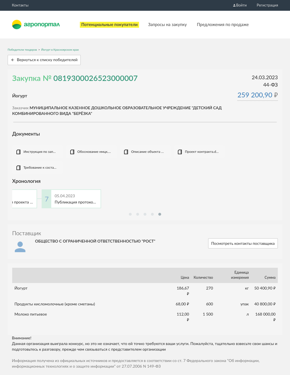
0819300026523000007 (96, 78)
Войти (240, 5)
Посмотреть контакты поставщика (243, 243)
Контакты (20, 5)
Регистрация (267, 5)
